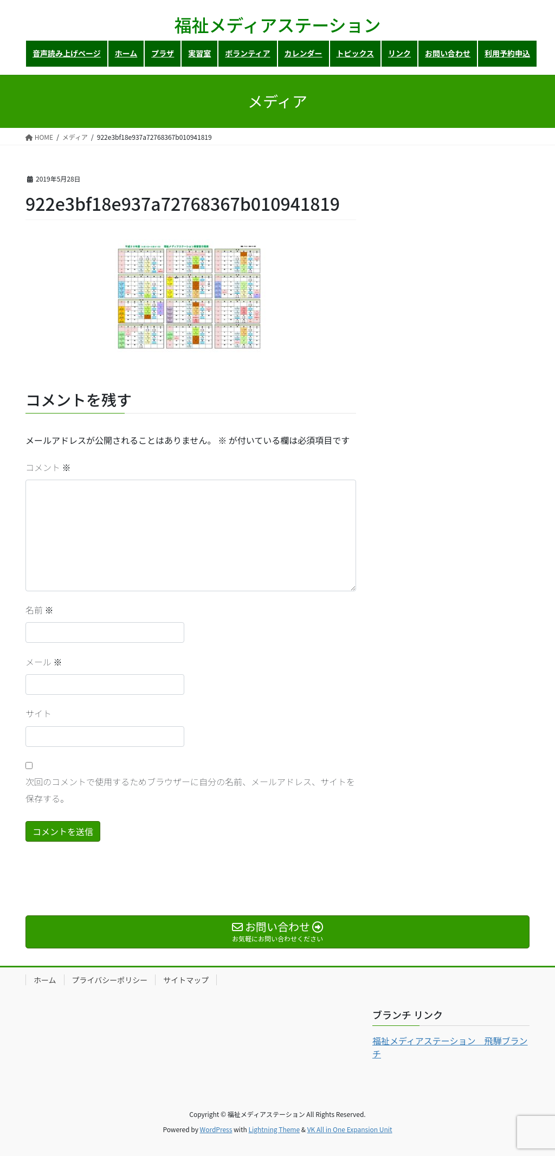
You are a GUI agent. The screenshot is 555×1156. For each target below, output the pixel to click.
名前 (39, 609)
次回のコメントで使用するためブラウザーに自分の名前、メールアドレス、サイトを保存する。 (190, 789)
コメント (48, 467)
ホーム (45, 979)
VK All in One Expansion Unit (349, 1129)
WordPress (216, 1129)
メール (43, 661)
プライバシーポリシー (110, 979)
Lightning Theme (274, 1129)
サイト (38, 713)
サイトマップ (186, 979)
